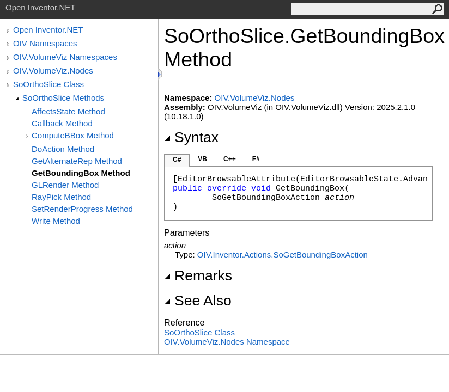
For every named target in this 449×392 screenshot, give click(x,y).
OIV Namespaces (45, 43)
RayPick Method (61, 196)
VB (202, 159)
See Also (198, 300)
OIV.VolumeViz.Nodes (53, 70)
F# (256, 159)
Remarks (198, 275)
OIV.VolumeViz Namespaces (65, 57)
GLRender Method (65, 184)
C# (177, 159)
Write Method (56, 220)
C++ (229, 159)
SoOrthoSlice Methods (63, 97)
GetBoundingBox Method (81, 172)
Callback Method (62, 123)
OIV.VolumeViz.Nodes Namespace (227, 341)
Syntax (191, 137)
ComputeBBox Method (73, 135)
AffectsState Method (68, 111)
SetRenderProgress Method (82, 208)
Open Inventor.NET (48, 29)
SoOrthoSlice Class (48, 84)
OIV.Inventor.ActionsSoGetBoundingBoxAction (282, 254)
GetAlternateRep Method (77, 161)
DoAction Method (63, 149)
